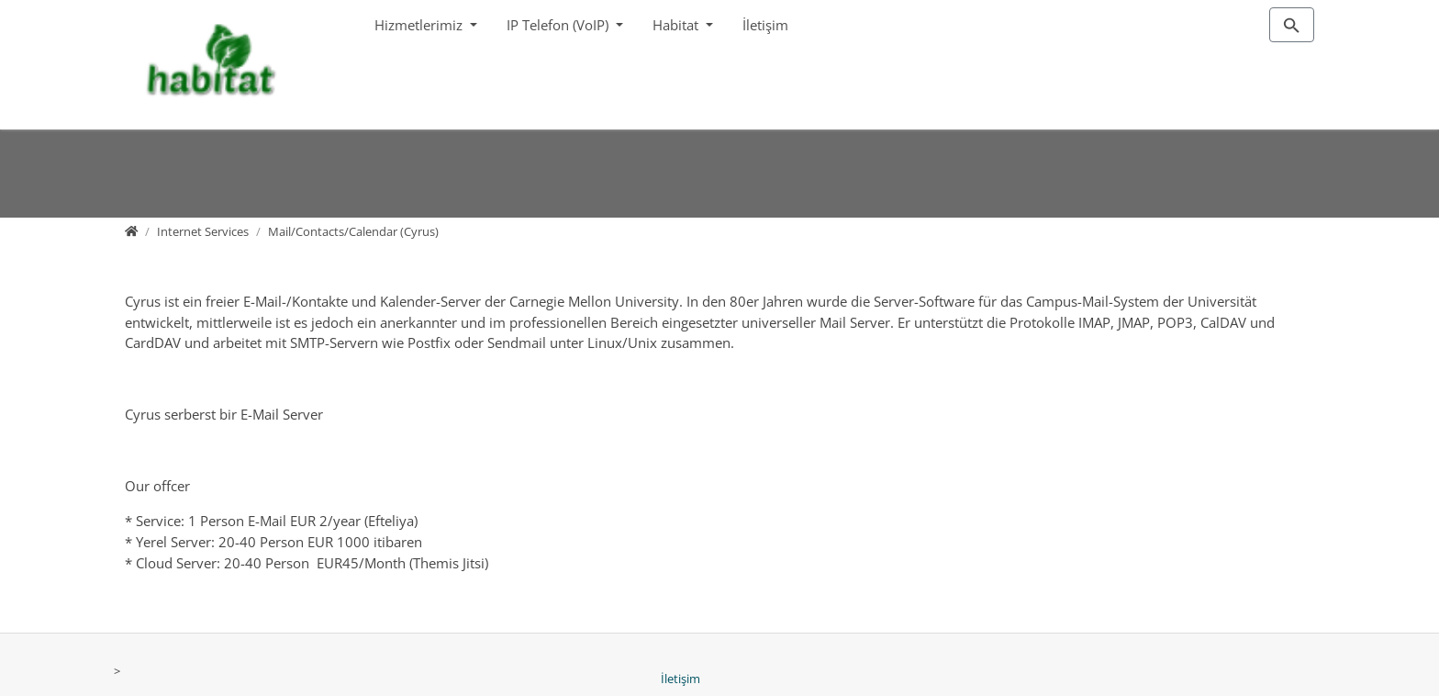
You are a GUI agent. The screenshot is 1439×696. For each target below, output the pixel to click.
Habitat (677, 25)
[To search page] (1291, 24)
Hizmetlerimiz (420, 25)
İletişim (765, 25)
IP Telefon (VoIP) (559, 25)
